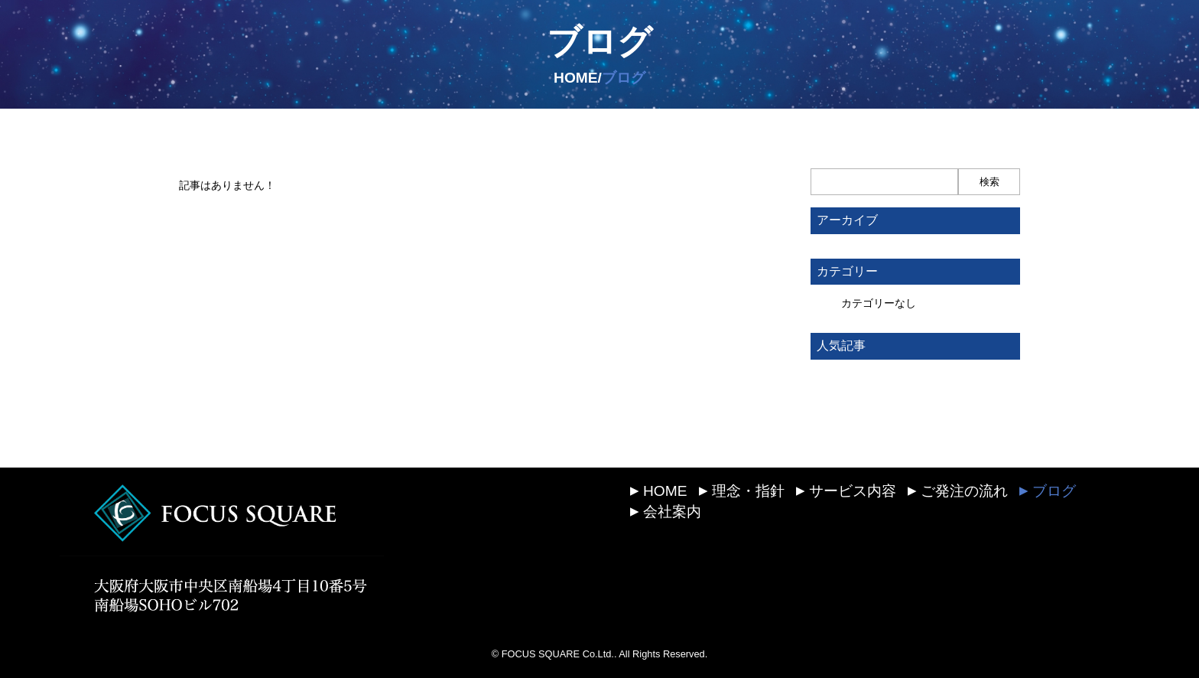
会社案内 (665, 512)
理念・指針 (742, 491)
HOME (658, 491)
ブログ (599, 41)
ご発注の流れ (958, 491)
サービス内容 (846, 491)
